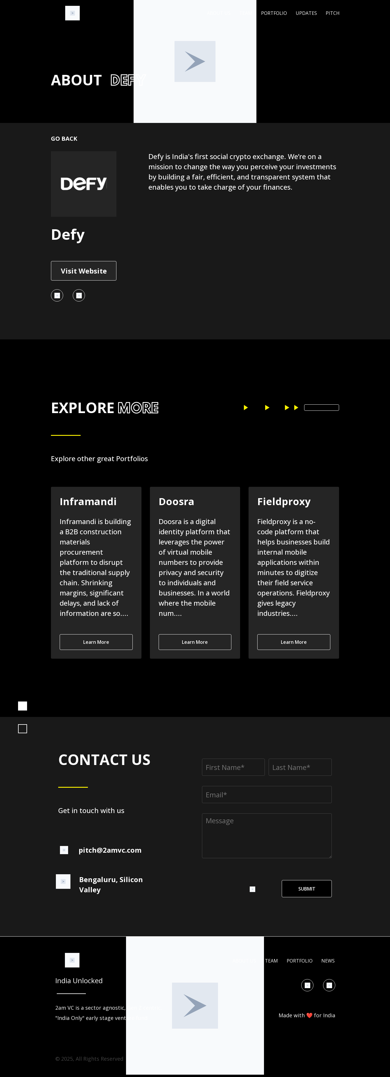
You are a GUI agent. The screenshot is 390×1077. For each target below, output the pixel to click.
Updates (306, 13)
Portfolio (274, 13)
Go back (64, 138)
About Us (219, 13)
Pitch (333, 13)
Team (245, 13)
